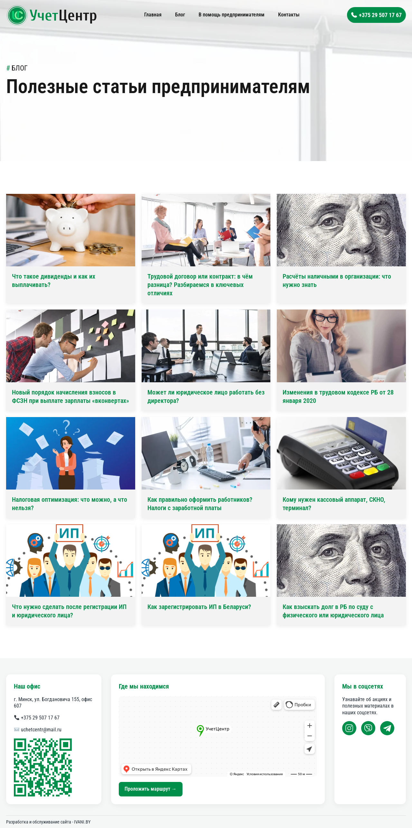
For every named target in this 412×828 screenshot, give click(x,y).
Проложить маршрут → (151, 789)
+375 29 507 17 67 (37, 718)
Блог (180, 15)
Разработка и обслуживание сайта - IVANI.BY (48, 821)
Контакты (289, 15)
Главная (153, 15)
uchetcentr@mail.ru (37, 730)
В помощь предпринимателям (232, 15)
